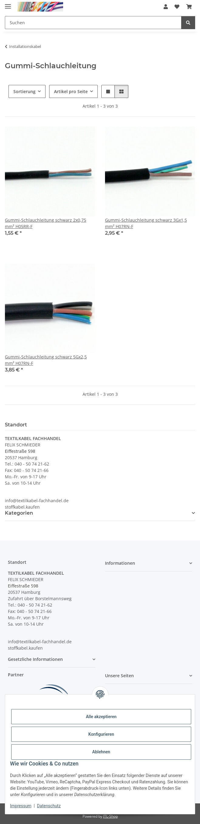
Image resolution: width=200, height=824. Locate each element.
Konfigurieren (101, 734)
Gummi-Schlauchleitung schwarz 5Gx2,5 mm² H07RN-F (46, 360)
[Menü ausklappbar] (8, 4)
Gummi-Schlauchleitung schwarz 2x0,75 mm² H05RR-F (45, 223)
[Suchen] (188, 22)
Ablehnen (101, 751)
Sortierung (24, 91)
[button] (165, 7)
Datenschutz (49, 805)
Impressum (20, 805)
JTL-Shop (110, 816)
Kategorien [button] (19, 513)
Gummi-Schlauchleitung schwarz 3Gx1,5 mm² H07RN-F (146, 223)
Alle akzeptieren (101, 716)
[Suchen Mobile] (93, 22)
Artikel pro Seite (71, 91)
